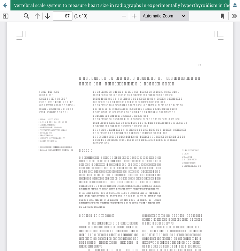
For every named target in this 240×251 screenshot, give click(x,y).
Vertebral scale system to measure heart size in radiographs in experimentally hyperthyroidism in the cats (127, 5)
